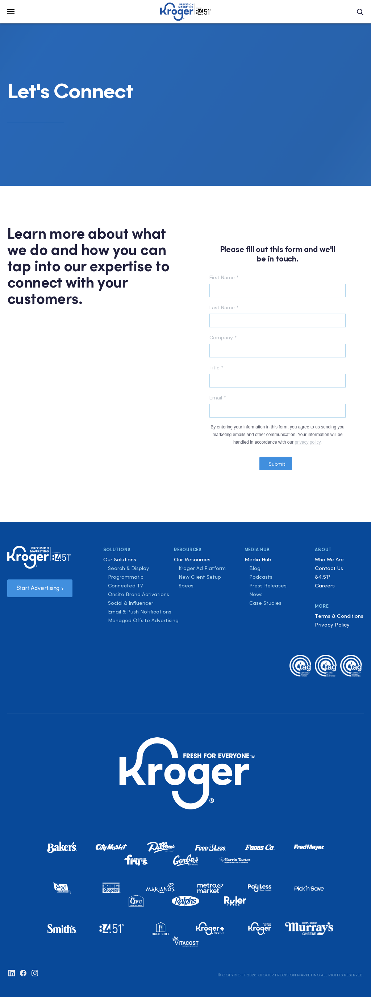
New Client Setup (200, 577)
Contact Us (329, 568)
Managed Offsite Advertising (143, 620)
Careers (325, 585)
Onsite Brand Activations (138, 594)
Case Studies (265, 603)
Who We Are (329, 559)
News (256, 594)
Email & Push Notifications (139, 611)
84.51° (322, 576)
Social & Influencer (130, 603)
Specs (186, 585)
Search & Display (128, 568)
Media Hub (258, 559)
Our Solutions (119, 559)
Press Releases (268, 585)
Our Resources (192, 559)
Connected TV (125, 585)
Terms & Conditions (339, 615)
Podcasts (260, 577)
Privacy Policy (332, 624)
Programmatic (125, 577)
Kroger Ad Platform (202, 568)
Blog (254, 568)
